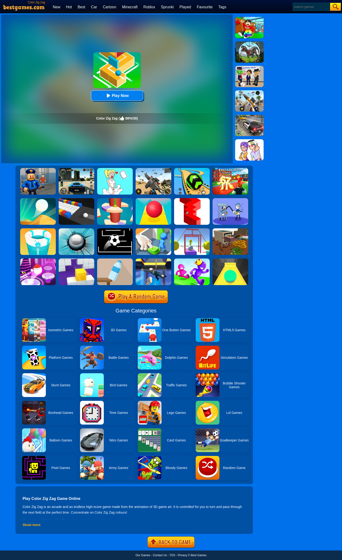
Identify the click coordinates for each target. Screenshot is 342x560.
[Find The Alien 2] (249, 67)
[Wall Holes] (76, 260)
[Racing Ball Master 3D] (192, 169)
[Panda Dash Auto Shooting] (249, 92)
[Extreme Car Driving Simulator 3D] (76, 169)
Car (94, 7)
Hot (69, 7)
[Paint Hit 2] (38, 230)
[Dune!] (38, 199)
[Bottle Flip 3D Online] (115, 260)
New (56, 7)
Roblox (149, 7)
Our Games (143, 555)
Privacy (182, 555)
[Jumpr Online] (115, 230)
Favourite (205, 7)
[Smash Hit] (76, 230)
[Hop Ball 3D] (38, 260)
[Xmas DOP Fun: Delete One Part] (115, 169)
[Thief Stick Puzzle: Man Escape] (230, 199)
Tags (222, 7)
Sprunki (167, 7)
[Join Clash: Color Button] (153, 230)
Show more (31, 525)
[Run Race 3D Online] (192, 260)
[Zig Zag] (192, 199)
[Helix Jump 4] (115, 199)
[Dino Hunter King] (249, 43)
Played (185, 7)
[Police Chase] (249, 116)
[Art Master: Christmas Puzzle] (249, 141)
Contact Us (160, 555)
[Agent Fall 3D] (153, 260)
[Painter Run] (192, 230)
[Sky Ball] (230, 260)
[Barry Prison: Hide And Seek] (38, 169)
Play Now (117, 96)
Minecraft (130, 7)
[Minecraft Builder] (230, 230)
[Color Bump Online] (76, 199)
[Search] (311, 7)
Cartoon (109, 7)
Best (81, 7)
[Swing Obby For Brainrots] (249, 18)
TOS (172, 555)
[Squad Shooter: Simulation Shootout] (153, 169)
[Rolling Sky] (153, 199)
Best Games (198, 555)
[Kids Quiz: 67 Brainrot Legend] (230, 169)
